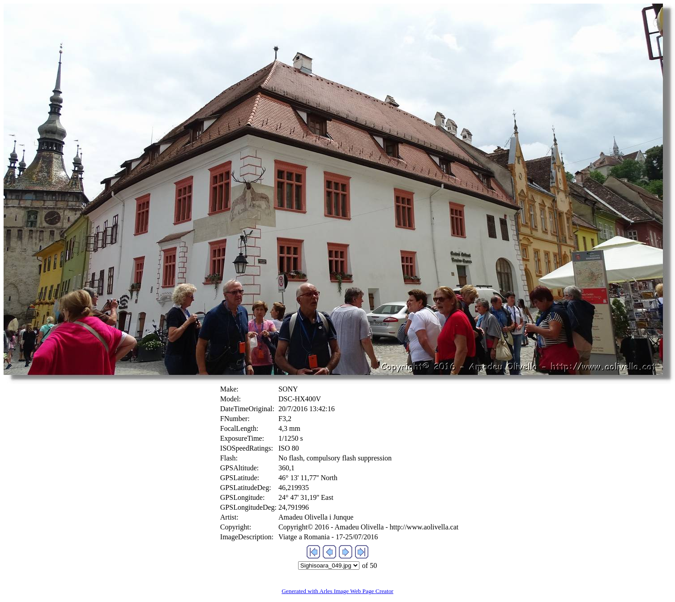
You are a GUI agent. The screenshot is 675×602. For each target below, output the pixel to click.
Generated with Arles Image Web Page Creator (337, 591)
